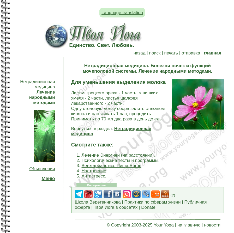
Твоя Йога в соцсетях (115, 207)
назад (140, 53)
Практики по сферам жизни (152, 202)
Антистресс (93, 176)
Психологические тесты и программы (120, 160)
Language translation (122, 12)
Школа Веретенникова (98, 202)
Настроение (94, 170)
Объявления (42, 168)
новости (212, 225)
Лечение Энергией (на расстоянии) (118, 155)
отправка (191, 53)
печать (171, 53)
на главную (188, 225)
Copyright (120, 225)
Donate (148, 207)
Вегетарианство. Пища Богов (111, 165)
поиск (154, 53)
